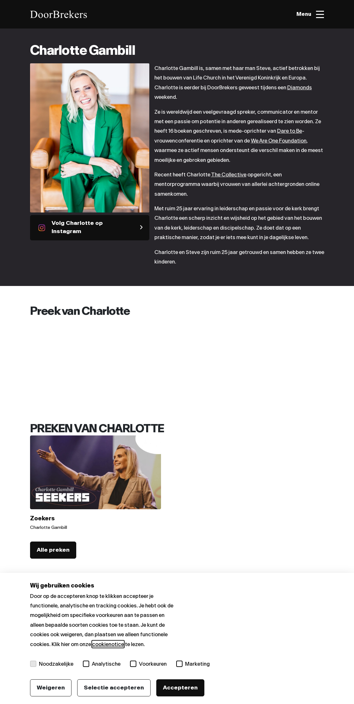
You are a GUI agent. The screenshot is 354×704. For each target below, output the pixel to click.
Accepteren (180, 687)
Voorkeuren (148, 663)
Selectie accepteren (114, 687)
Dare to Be (289, 130)
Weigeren (51, 687)
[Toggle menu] (310, 14)
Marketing (193, 663)
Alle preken (53, 550)
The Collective (228, 174)
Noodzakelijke (51, 663)
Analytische (102, 663)
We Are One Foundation (279, 140)
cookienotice (108, 644)
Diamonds (299, 87)
